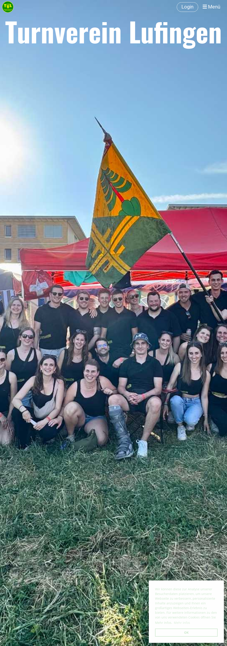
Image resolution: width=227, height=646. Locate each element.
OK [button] (186, 632)
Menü (211, 7)
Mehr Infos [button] (182, 622)
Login (187, 7)
